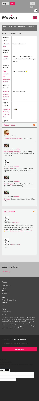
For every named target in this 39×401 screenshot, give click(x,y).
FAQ (4, 29)
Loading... (6, 271)
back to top (19, 349)
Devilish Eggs (8, 184)
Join (12, 4)
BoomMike (16, 149)
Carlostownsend (15, 244)
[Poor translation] (7, 370)
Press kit (5, 297)
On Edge (7, 199)
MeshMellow (6, 286)
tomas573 (16, 166)
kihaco (15, 136)
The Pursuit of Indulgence (13, 152)
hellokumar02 (15, 222)
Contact (4, 288)
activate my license (10, 169)
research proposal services (13, 138)
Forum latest (9, 125)
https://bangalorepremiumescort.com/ (18, 231)
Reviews (4, 302)
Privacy (4, 309)
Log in (5, 4)
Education (5, 291)
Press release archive (9, 300)
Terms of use (6, 312)
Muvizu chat (9, 211)
